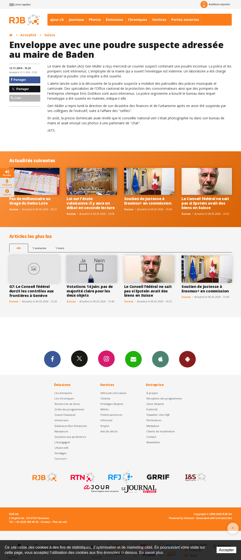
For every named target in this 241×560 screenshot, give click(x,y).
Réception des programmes (164, 398)
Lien (16, 98)
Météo (104, 409)
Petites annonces (111, 414)
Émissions (114, 19)
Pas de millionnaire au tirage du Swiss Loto (29, 201)
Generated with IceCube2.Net (214, 518)
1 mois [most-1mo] (59, 248)
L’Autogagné (62, 442)
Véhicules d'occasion (113, 392)
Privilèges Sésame (111, 403)
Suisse (49, 35)
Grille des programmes (69, 409)
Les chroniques (64, 398)
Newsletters (133, 359)
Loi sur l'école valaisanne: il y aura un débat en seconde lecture (90, 203)
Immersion (61, 420)
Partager (18, 79)
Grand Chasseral (65, 414)
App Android (187, 359)
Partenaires (153, 420)
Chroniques (137, 19)
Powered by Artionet (181, 518)
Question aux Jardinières (70, 436)
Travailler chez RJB (157, 414)
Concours (61, 458)
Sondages (61, 453)
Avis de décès (109, 431)
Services (159, 19)
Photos (95, 19)
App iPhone (160, 359)
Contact (151, 436)
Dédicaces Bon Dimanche (71, 425)
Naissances (61, 431)
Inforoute (106, 420)
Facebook (52, 359)
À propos (152, 392)
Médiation (152, 425)
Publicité (152, 409)
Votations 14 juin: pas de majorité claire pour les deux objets (90, 291)
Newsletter (153, 442)
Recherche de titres (67, 403)
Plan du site (60, 521)
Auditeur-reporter (215, 4)
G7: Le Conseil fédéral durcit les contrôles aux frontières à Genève (31, 291)
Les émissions (63, 392)
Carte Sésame (155, 403)
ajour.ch (57, 19)
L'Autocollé (61, 447)
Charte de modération (160, 431)
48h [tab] (18, 248)
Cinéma (105, 398)
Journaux (76, 19)
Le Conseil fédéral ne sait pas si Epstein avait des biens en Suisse (205, 203)
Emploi (104, 425)
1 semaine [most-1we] (39, 248)
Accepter (226, 550)
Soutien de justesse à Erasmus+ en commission (148, 201)
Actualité (28, 35)
